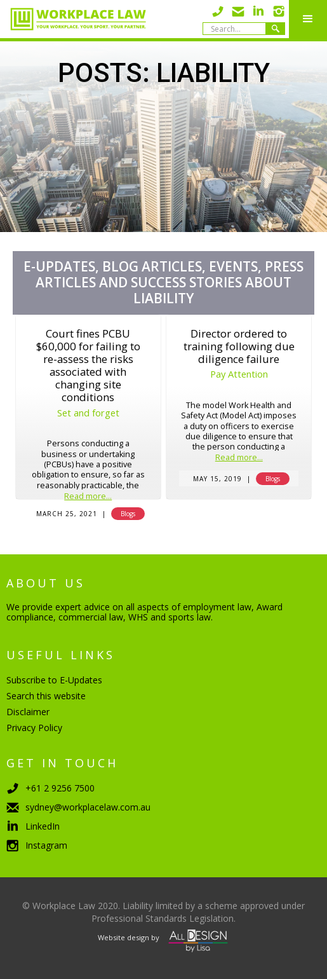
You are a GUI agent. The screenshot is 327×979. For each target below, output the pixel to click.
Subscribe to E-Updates (54, 680)
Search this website (46, 696)
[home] (73, 19)
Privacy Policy (34, 728)
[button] (308, 19)
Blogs (128, 513)
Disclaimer (28, 712)
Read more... (88, 497)
